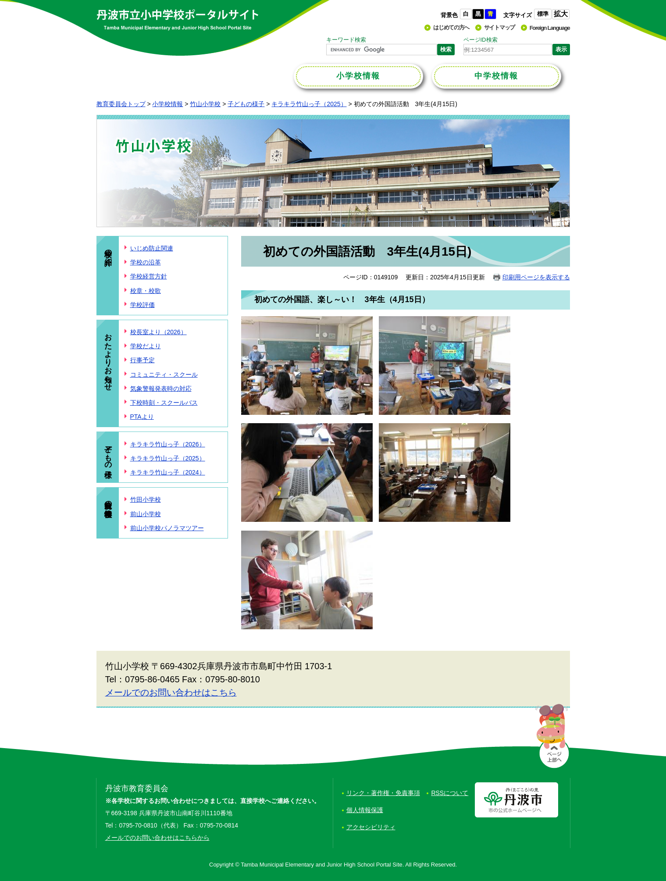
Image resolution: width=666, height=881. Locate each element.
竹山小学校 (205, 103)
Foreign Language (550, 28)
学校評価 (142, 304)
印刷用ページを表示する (536, 277)
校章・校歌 (145, 290)
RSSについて (449, 792)
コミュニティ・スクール (164, 374)
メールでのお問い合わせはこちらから (157, 837)
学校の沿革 (145, 262)
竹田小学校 (145, 499)
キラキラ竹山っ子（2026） (167, 444)
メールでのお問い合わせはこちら (171, 692)
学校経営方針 (148, 276)
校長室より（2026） (158, 331)
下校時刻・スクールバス (164, 402)
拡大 (561, 14)
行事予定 (142, 360)
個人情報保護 (364, 809)
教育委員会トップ (121, 103)
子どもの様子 (246, 103)
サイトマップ (499, 27)
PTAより (142, 416)
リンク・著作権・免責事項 (383, 792)
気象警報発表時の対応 (161, 388)
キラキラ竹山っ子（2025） (308, 103)
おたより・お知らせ (108, 357)
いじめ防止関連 (151, 248)
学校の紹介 (108, 249)
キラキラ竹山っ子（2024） (167, 472)
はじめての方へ (451, 27)
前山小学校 (145, 513)
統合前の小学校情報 (108, 500)
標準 (542, 14)
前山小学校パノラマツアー (167, 527)
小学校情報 (167, 103)
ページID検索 (480, 39)
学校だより (145, 346)
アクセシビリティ (370, 827)
